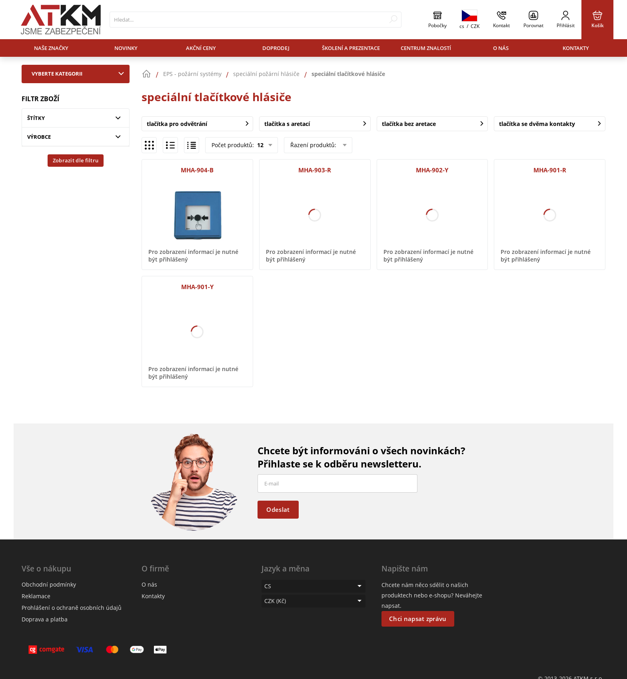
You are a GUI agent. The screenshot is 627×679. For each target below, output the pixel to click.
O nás (501, 48)
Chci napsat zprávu (417, 619)
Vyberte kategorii (80, 73)
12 (260, 145)
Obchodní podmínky (49, 584)
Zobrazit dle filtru (76, 160)
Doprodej (276, 48)
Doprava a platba (45, 619)
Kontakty (576, 48)
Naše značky (51, 48)
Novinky (126, 48)
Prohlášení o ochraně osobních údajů (72, 607)
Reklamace (36, 596)
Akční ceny (201, 48)
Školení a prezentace (351, 48)
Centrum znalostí (426, 48)
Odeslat (278, 509)
